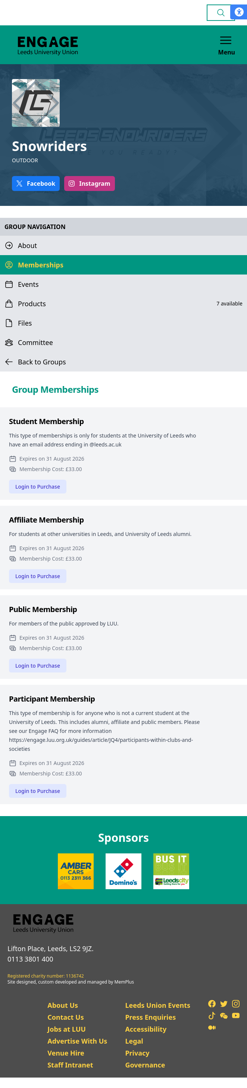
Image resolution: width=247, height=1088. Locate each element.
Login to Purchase (37, 486)
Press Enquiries (150, 1017)
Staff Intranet (70, 1064)
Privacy (137, 1052)
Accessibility (145, 1029)
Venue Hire (65, 1052)
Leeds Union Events (157, 1005)
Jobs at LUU (66, 1029)
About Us (62, 1005)
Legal (134, 1041)
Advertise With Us (77, 1041)
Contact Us (65, 1017)
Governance (145, 1064)
